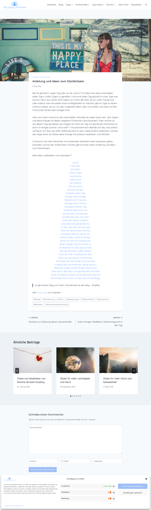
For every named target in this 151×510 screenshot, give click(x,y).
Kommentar (36, 427)
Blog (61, 4)
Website (98, 461)
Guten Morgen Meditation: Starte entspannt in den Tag (100, 321)
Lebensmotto (102, 299)
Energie (35, 77)
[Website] (107, 461)
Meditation (38, 304)
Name (33, 461)
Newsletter (136, 4)
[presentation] (32, 360)
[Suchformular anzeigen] (146, 5)
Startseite (51, 4)
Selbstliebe (45, 77)
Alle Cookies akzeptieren (133, 486)
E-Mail (65, 461)
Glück (61, 299)
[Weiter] (134, 371)
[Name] (43, 461)
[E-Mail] (75, 461)
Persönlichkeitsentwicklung (57, 304)
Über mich (123, 4)
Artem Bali (42, 292)
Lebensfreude (88, 299)
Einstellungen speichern (132, 493)
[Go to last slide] (17, 371)
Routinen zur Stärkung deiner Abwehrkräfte (51, 319)
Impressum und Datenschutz (14, 505)
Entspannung (49, 299)
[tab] (70, 396)
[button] (146, 479)
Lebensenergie (73, 299)
